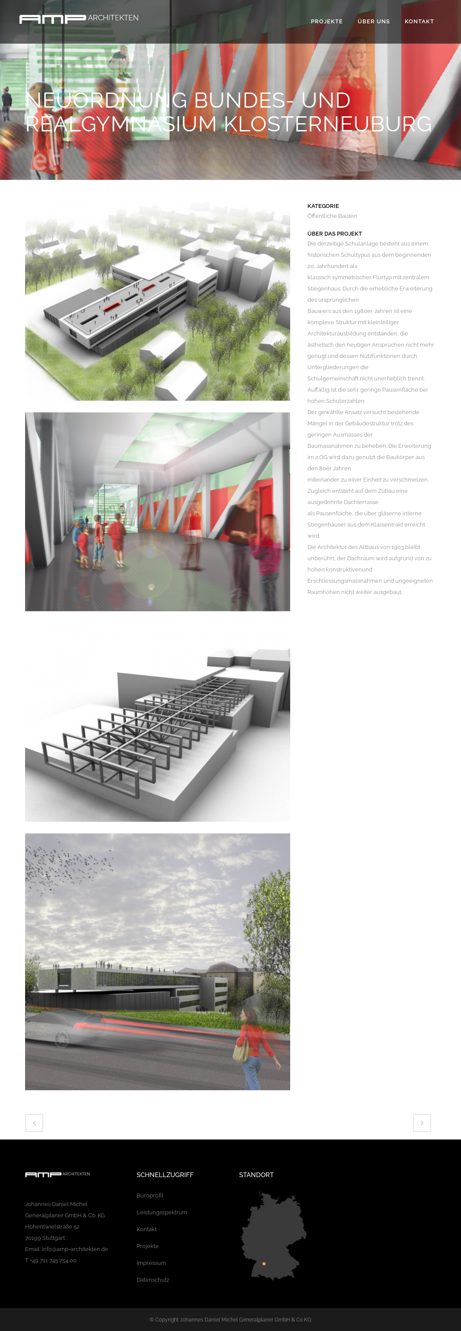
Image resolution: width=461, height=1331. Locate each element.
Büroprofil (150, 1195)
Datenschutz (153, 1280)
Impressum (151, 1263)
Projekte (148, 1246)
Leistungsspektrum (162, 1212)
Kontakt (147, 1229)
